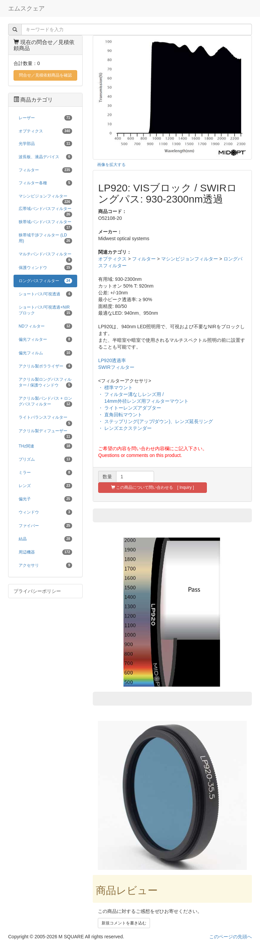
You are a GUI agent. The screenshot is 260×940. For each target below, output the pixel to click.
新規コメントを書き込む (124, 923)
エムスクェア (26, 8)
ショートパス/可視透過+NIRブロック (45, 310)
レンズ (45, 485)
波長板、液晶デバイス (45, 157)
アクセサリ (45, 565)
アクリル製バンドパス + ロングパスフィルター (45, 401)
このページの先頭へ (230, 936)
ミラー (45, 472)
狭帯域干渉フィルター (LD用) (45, 238)
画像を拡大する (111, 164)
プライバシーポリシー (37, 591)
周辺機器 (45, 552)
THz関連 (45, 446)
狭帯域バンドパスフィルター (45, 224)
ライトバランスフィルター (45, 419)
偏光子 (45, 499)
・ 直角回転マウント (120, 414)
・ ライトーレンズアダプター (129, 408)
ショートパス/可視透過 (45, 294)
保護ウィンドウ (45, 267)
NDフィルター (45, 326)
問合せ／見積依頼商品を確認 (45, 75)
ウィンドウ (45, 512)
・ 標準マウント (115, 387)
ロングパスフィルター (45, 281)
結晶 (45, 539)
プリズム (45, 459)
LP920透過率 (112, 360)
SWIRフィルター (116, 367)
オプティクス (112, 259)
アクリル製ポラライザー (45, 366)
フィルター (144, 259)
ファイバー (45, 525)
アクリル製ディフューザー (45, 433)
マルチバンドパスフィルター (45, 256)
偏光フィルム (45, 353)
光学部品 (45, 143)
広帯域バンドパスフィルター (45, 210)
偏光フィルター (45, 339)
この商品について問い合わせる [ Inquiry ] (152, 487)
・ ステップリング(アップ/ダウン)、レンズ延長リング (155, 421)
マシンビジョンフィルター (189, 259)
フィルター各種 (45, 183)
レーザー (45, 118)
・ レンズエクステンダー (125, 428)
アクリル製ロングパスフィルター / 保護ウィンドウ (45, 382)
